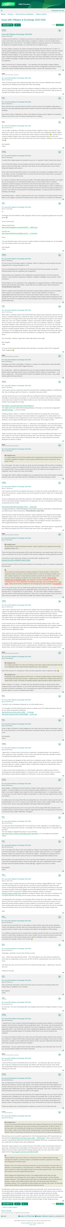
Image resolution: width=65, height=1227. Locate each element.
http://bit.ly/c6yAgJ (7, 410)
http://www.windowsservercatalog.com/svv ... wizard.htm (19, 507)
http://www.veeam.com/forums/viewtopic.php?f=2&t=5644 (20, 833)
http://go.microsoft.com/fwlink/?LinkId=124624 (16, 560)
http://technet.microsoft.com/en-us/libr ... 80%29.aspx (28, 1138)
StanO (3, 874)
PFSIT (3, 816)
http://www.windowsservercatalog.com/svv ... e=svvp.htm (19, 233)
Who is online (6, 1211)
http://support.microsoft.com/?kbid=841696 (25, 1152)
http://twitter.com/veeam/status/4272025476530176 (18, 406)
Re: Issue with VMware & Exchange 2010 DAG (16, 78)
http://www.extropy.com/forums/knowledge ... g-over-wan (19, 714)
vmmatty (4, 29)
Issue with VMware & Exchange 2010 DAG (23, 19)
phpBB (27, 1223)
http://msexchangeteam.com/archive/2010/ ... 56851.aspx (19, 227)
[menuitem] (61, 11)
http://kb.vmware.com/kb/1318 (11, 893)
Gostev (3, 73)
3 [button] (60, 25)
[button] (63, 25)
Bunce (3, 97)
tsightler (4, 1111)
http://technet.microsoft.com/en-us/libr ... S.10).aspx (18, 712)
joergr (3, 121)
